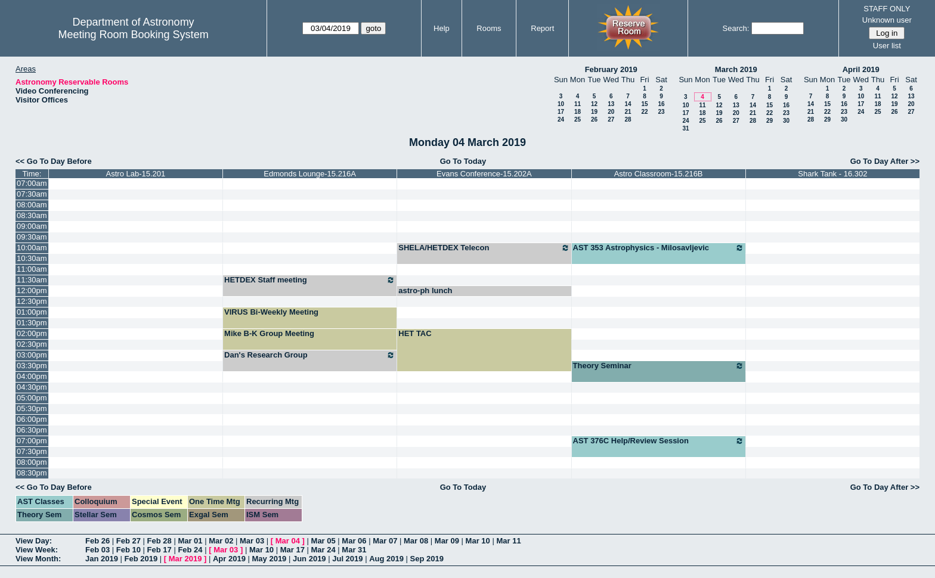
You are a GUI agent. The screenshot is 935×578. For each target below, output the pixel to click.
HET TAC (414, 333)
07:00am (32, 183)
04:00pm (32, 376)
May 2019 (269, 558)
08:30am (32, 215)
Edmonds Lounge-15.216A (310, 173)
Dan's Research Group (309, 355)
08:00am (32, 204)
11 (577, 104)
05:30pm (32, 408)
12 (594, 104)
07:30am (32, 193)
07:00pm (32, 440)
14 (627, 104)
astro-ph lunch (425, 290)
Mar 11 (508, 540)
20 (611, 111)
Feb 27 (128, 540)
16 (661, 104)
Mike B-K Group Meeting (269, 333)
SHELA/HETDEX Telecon (483, 248)
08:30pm (32, 472)
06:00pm (32, 419)
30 (786, 120)
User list (887, 45)
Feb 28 (159, 540)
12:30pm (32, 301)
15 (644, 104)
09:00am (32, 226)
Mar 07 (385, 540)
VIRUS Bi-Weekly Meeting (271, 311)
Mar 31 (354, 549)
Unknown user (887, 19)
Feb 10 (128, 549)
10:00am (32, 247)
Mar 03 (252, 540)
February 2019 (611, 69)
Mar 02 (221, 540)
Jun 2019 (309, 558)
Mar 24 (323, 549)
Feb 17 (159, 549)
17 (561, 111)
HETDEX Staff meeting (309, 280)
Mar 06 (354, 540)
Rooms (488, 28)
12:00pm (32, 290)
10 (561, 104)
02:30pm (32, 344)
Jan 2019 (101, 558)
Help (442, 28)
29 (769, 120)
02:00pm (32, 333)
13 (611, 104)
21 (627, 111)
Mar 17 (292, 549)
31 (685, 128)
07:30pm (32, 451)
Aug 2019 (386, 558)
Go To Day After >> (884, 161)
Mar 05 (323, 540)
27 (611, 119)
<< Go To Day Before (54, 161)
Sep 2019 (427, 558)
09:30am (32, 236)
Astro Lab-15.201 (136, 173)
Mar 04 (287, 540)
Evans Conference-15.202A (484, 173)
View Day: (34, 540)
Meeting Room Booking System (133, 35)
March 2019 (736, 69)
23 (661, 111)
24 (561, 119)
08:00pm (32, 462)
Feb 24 (190, 549)
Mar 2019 (185, 558)
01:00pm (32, 311)
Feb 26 (97, 540)
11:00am (32, 269)
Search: (736, 28)
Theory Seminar (658, 366)
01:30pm (32, 322)
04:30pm (32, 387)
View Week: (37, 549)
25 (577, 119)
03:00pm (32, 354)
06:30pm (32, 429)
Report (542, 28)
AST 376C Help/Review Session (658, 441)
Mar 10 (478, 540)
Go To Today (463, 161)
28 (627, 119)
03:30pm (32, 365)
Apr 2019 (229, 558)
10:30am (32, 258)
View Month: (38, 558)
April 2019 (861, 69)
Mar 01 (190, 540)
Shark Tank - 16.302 (832, 173)
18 (577, 111)
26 (594, 119)
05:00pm (32, 397)
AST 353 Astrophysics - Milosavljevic (658, 248)
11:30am (32, 279)
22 (644, 111)
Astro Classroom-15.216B (658, 173)
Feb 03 (97, 549)
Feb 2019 (141, 558)
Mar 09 (447, 540)
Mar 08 (416, 540)
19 (594, 111)
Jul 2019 (347, 558)
